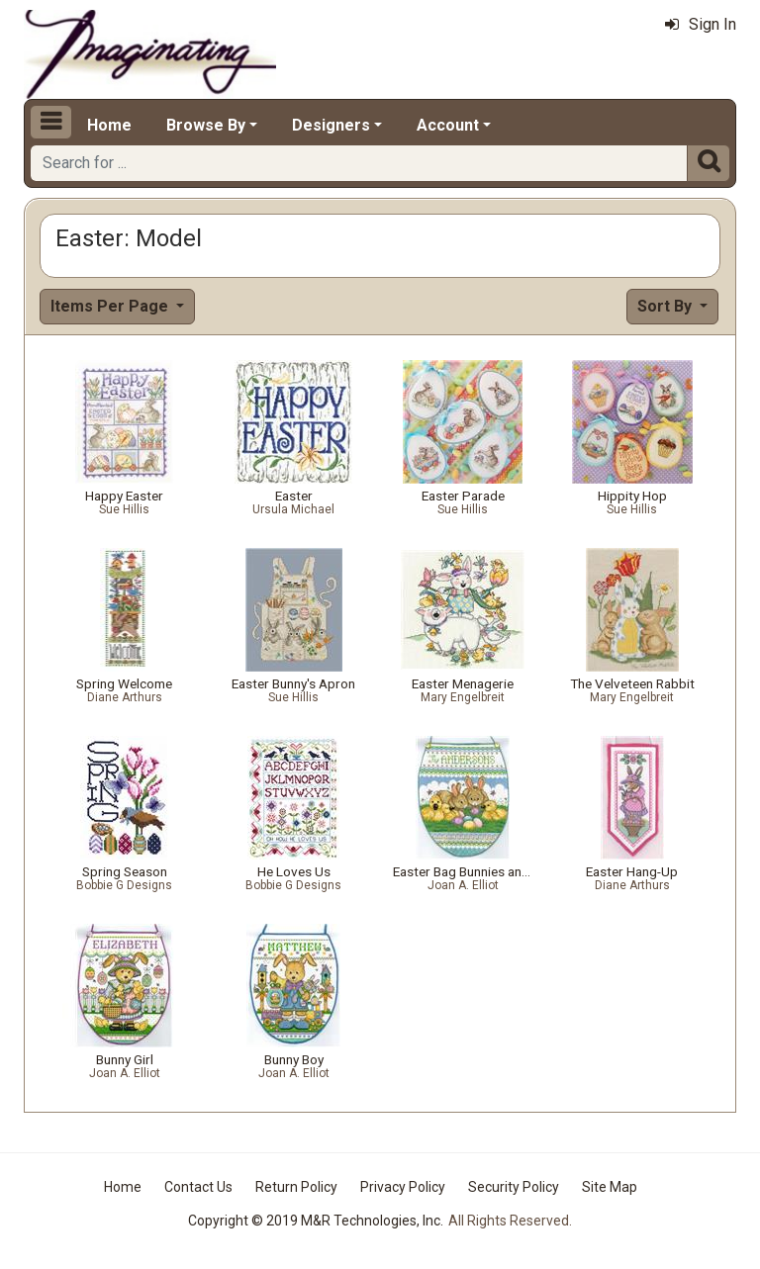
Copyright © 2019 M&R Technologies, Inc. (315, 1220)
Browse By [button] (205, 125)
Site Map (609, 1187)
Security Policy (513, 1187)
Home (109, 125)
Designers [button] (331, 125)
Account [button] (448, 125)
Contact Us (198, 1187)
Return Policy (296, 1187)
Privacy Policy (402, 1187)
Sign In (700, 24)
